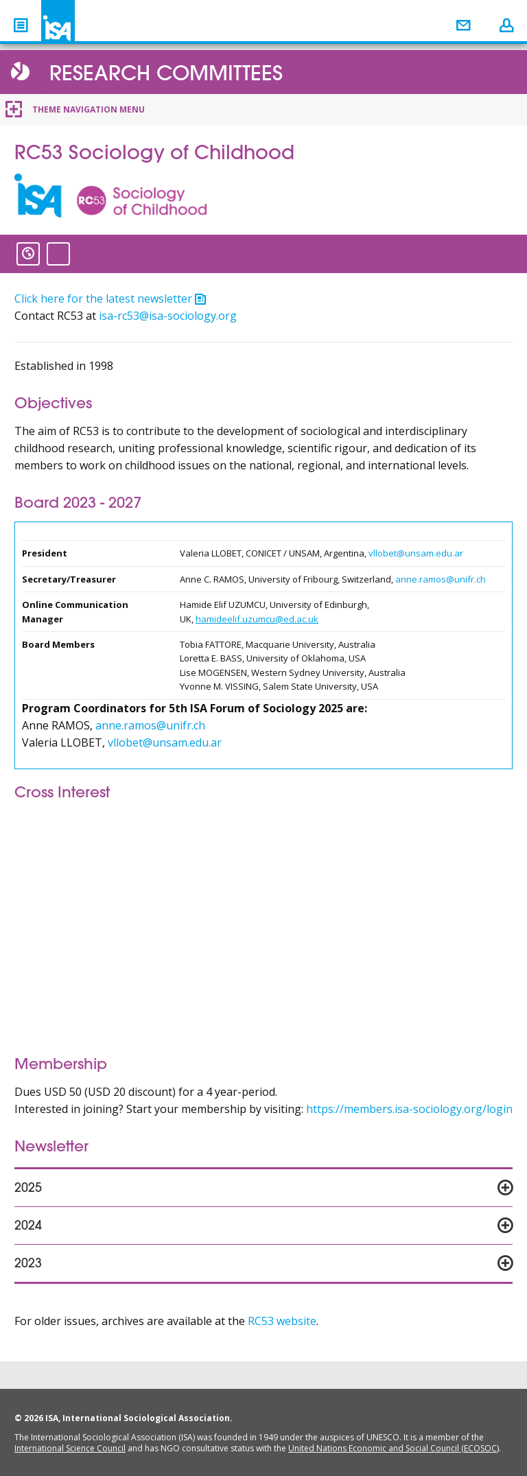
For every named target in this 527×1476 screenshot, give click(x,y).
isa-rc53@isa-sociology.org (168, 315)
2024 (28, 1227)
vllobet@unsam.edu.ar (415, 553)
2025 (28, 1189)
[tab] (263, 1187)
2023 (28, 1264)
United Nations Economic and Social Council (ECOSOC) (393, 1448)
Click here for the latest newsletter (103, 298)
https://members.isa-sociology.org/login (409, 1108)
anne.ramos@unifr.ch (440, 579)
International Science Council (70, 1448)
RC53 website (282, 1320)
